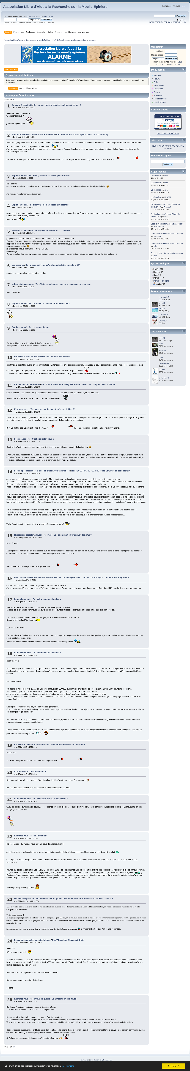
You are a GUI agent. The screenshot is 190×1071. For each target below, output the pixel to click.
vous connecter (32, 16)
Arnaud (162, 309)
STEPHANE (164, 378)
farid (166, 183)
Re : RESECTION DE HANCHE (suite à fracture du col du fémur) (100, 471)
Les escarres (18, 265)
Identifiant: (159, 51)
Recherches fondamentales (27, 384)
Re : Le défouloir (38, 771)
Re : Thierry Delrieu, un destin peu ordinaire (49, 175)
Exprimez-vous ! (19, 175)
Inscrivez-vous (160, 102)
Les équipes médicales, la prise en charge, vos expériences (42, 471)
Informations (76, 1067)
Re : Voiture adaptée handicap (47, 599)
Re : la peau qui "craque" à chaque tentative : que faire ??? (52, 265)
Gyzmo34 (163, 321)
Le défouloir (156, 175)
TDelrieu (162, 351)
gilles (166, 175)
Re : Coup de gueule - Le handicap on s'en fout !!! (54, 999)
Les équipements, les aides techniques (32, 940)
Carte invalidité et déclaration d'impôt (167, 234)
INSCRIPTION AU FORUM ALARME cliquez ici (167, 22)
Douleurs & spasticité (22, 105)
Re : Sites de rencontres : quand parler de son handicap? (83, 134)
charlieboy (163, 314)
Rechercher (159, 85)
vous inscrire (48, 16)
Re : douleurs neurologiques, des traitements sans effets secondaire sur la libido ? (74, 898)
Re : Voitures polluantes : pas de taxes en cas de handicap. (63, 284)
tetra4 (166, 217)
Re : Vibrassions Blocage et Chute (68, 940)
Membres (158, 95)
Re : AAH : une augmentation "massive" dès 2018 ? (68, 535)
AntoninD (167, 207)
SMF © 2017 (94, 1060)
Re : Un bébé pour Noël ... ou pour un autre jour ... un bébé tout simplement (94, 577)
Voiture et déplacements (23, 284)
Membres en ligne (161, 281)
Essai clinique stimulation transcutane (167, 224)
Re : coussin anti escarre (58, 357)
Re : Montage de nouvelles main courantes (50, 230)
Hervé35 (167, 197)
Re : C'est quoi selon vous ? (41, 439)
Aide (156, 82)
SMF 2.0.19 (85, 1060)
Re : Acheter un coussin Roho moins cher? (67, 744)
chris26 (162, 303)
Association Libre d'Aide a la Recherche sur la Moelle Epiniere (55, 7)
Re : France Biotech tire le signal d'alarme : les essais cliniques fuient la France (78, 384)
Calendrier (158, 89)
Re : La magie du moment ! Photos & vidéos (49, 303)
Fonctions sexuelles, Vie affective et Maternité (33, 134)
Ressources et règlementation (28, 535)
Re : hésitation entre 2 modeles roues (50, 799)
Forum (157, 79)
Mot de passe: (157, 55)
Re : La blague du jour (39, 327)
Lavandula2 (164, 297)
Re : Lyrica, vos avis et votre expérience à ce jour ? (57, 105)
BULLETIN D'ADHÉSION (168, 133)
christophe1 (158, 236)
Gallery (157, 92)
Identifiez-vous (160, 99)
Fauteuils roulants (20, 230)
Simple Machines (106, 1060)
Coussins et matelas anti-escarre (29, 357)
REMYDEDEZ (159, 226)
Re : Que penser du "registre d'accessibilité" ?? (53, 409)
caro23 (162, 370)
